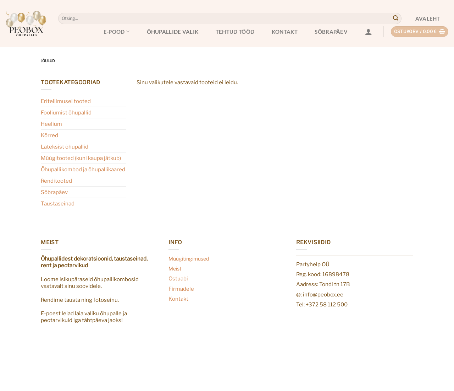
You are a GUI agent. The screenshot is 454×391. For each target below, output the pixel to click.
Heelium (51, 123)
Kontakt (285, 31)
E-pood (116, 31)
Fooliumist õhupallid (66, 112)
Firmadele (181, 288)
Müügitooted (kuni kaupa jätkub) (81, 158)
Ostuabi (178, 278)
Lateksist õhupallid (64, 146)
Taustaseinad (57, 203)
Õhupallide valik (173, 31)
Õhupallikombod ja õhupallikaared (83, 169)
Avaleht (427, 18)
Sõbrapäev (331, 31)
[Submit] (395, 18)
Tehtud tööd (235, 31)
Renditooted (56, 180)
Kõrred (49, 135)
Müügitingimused (188, 259)
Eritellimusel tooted (66, 101)
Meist (175, 269)
